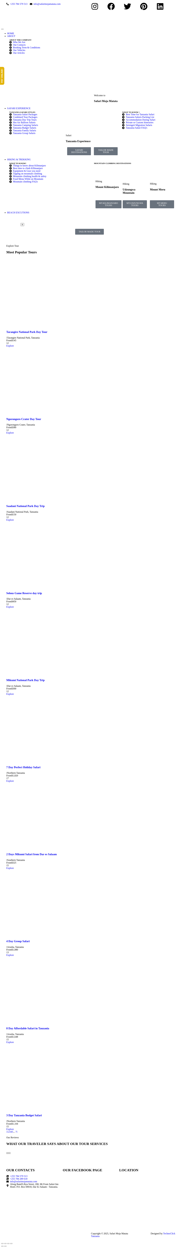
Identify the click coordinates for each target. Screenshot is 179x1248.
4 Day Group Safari (18, 941)
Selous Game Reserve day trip (24, 593)
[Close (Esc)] (11, 1243)
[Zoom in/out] (2, 1243)
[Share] (8, 1243)
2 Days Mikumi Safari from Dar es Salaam (31, 854)
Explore (10, 345)
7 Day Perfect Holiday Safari (23, 767)
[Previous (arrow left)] (2, 1246)
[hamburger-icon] (2, 29)
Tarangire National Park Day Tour (26, 331)
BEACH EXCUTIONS (18, 212)
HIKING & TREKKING (19, 159)
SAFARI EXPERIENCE (19, 108)
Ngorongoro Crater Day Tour (23, 419)
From (9, 340)
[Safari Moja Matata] (146, 1186)
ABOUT (11, 36)
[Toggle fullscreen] (5, 1243)
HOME (10, 33)
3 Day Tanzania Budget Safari (24, 1115)
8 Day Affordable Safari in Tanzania (27, 1028)
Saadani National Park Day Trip (25, 506)
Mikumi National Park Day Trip (25, 680)
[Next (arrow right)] (5, 1246)
